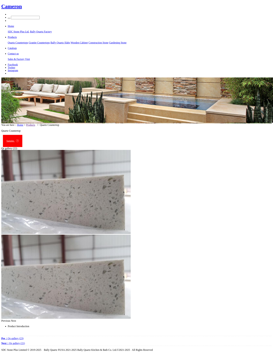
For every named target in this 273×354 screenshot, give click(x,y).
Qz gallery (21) (13, 343)
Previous (5, 320)
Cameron (11, 6)
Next (13, 320)
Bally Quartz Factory (41, 31)
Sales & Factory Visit (19, 59)
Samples (12, 140)
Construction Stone (98, 42)
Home (20, 125)
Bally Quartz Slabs (60, 42)
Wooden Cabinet (79, 42)
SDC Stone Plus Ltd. (18, 31)
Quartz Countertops (18, 42)
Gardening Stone (117, 42)
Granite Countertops (39, 42)
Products (30, 125)
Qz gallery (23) (12, 338)
